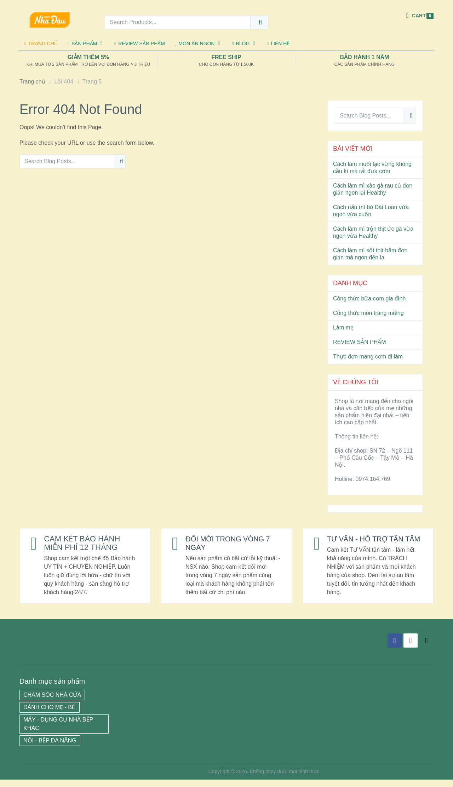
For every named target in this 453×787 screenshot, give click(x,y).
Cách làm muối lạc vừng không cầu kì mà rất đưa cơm (372, 167)
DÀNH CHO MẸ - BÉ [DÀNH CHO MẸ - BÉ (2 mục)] (49, 715)
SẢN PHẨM (82, 43)
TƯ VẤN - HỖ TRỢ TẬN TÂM (368, 543)
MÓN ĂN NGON (194, 43)
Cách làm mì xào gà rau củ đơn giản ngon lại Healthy (373, 189)
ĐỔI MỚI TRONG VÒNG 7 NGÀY (231, 543)
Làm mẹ (343, 327)
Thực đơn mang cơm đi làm (368, 357)
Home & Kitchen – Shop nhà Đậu (170, 779)
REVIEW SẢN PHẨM (139, 43)
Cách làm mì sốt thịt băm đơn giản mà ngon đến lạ (370, 253)
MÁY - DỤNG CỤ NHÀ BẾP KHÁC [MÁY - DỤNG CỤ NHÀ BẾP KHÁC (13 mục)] (58, 731)
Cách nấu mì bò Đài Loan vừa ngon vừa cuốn (371, 210)
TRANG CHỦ (41, 43)
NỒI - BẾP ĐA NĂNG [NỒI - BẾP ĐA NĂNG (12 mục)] (49, 748)
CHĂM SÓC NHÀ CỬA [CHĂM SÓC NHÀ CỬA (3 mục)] (52, 702)
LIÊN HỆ (278, 43)
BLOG (241, 43)
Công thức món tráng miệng (368, 313)
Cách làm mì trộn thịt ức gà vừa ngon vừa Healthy (373, 232)
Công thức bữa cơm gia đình (369, 298)
